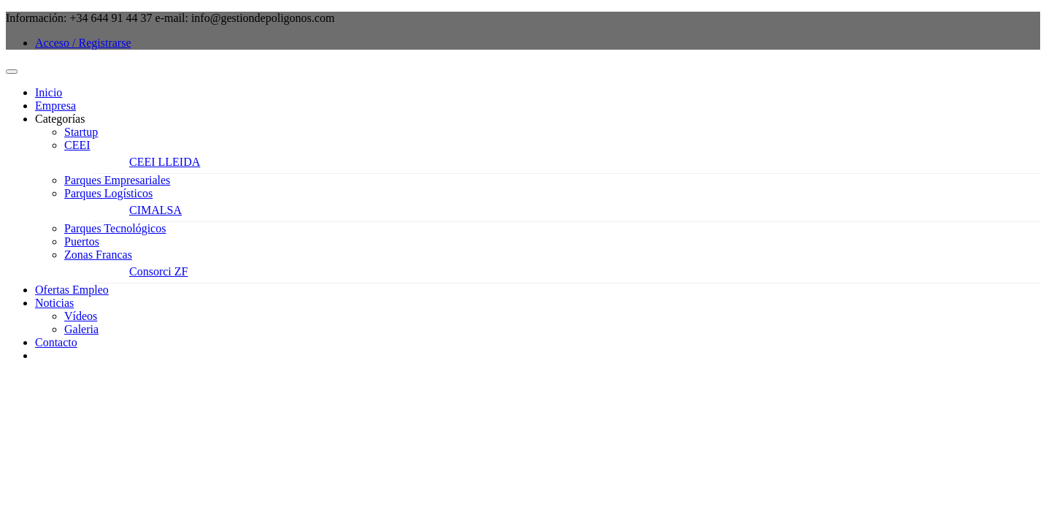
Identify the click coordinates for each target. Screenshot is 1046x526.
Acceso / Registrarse (83, 43)
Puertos (81, 241)
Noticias (54, 303)
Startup (81, 132)
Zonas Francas (98, 254)
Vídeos (80, 316)
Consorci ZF (158, 271)
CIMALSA (155, 210)
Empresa (55, 105)
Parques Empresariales (117, 180)
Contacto (56, 342)
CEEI (77, 145)
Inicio (48, 92)
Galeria (81, 329)
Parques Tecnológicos (115, 228)
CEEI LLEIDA (164, 162)
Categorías (60, 119)
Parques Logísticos (108, 193)
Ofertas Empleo (72, 289)
